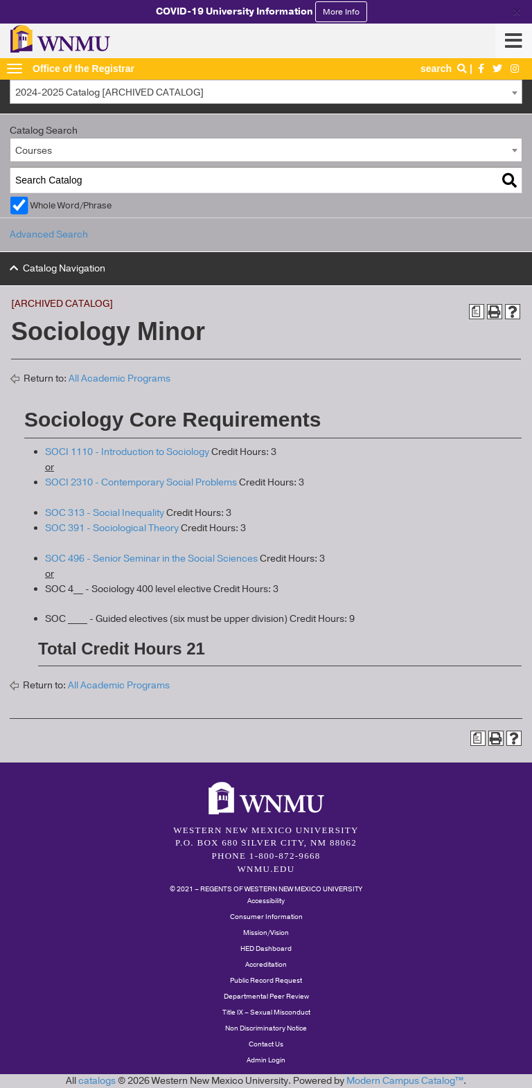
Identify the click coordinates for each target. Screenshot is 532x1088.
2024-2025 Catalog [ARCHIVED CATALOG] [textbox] (109, 92)
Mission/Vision (266, 933)
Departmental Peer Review (266, 996)
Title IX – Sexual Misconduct (266, 1012)
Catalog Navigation (64, 268)
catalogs (97, 1080)
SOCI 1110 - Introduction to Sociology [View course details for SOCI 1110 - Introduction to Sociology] (127, 451)
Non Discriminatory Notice (266, 1028)
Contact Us (266, 1044)
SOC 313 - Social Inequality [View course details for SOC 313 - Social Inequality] (104, 512)
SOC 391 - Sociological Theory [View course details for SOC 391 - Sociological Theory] (112, 528)
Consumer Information (266, 917)
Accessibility (266, 901)
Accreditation (266, 965)
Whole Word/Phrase (71, 205)
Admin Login (266, 1060)
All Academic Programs (119, 378)
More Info (341, 11)
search (445, 68)
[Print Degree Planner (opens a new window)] (476, 311)
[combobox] (266, 92)
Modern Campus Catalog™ (404, 1080)
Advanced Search (49, 234)
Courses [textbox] (33, 150)
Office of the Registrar (83, 68)
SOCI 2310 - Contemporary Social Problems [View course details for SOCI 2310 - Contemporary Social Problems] (141, 482)
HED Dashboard (266, 949)
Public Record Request (266, 981)
